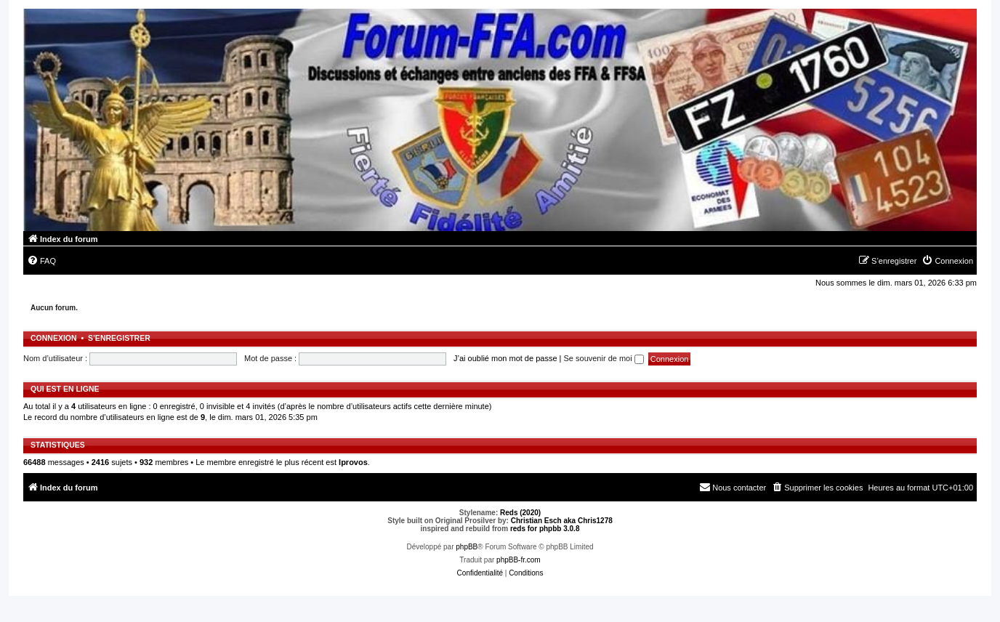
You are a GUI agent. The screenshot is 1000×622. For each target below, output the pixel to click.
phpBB (466, 547)
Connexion (54, 338)
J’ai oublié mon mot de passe (505, 358)
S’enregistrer (119, 338)
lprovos (353, 462)
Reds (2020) (520, 513)
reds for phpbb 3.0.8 (545, 529)
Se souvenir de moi (604, 358)
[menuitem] (41, 261)
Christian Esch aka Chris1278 (562, 521)
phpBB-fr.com (518, 560)
